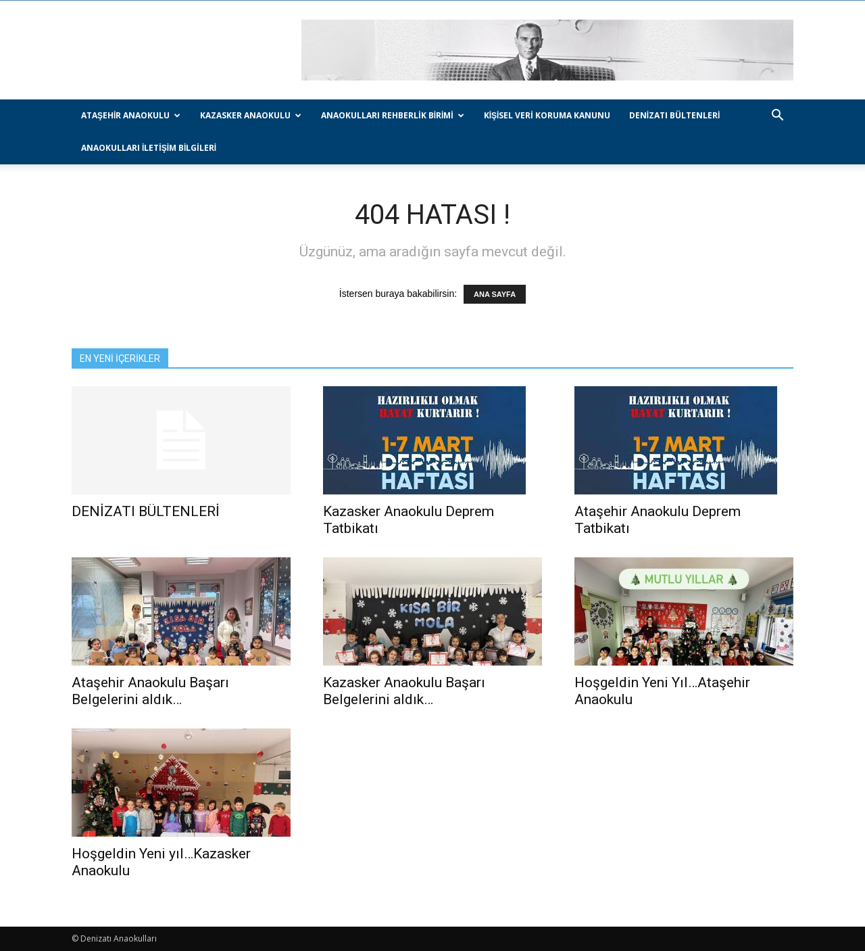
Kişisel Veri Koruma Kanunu (547, 115)
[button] (777, 116)
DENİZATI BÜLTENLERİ (674, 115)
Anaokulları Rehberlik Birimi (392, 115)
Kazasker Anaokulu (250, 115)
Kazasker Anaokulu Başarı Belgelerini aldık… (404, 691)
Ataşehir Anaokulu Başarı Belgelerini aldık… (150, 691)
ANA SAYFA (495, 294)
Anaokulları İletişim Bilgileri (148, 148)
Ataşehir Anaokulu (130, 115)
